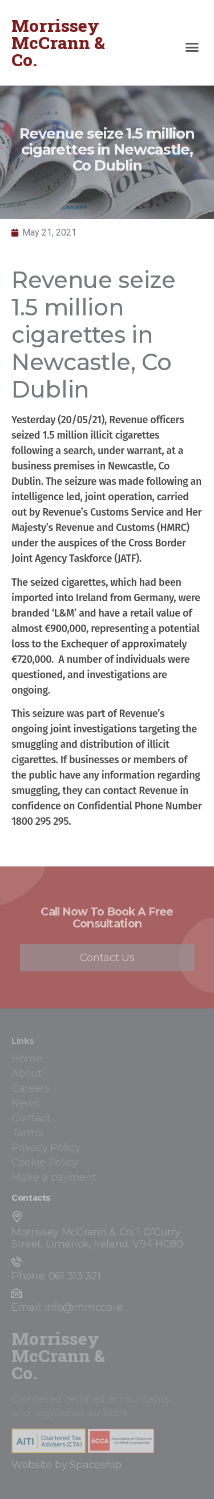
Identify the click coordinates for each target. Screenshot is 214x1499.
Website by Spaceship (66, 1465)
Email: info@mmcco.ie (67, 1307)
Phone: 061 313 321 (55, 1276)
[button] (192, 47)
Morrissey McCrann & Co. (58, 42)
